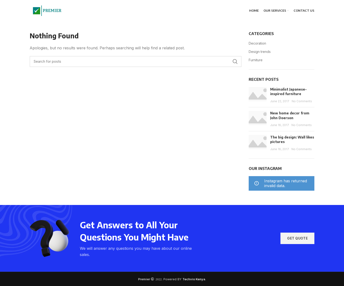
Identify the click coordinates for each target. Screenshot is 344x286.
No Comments (302, 101)
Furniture (256, 60)
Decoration (257, 43)
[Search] (136, 61)
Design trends (260, 52)
